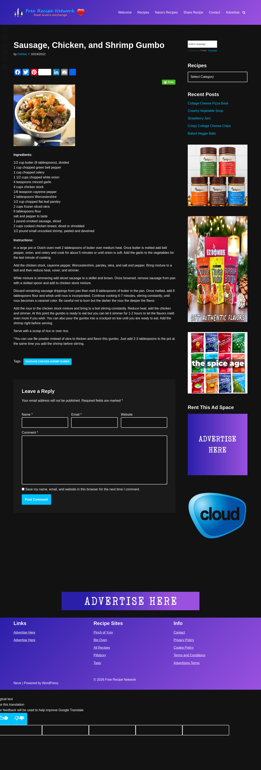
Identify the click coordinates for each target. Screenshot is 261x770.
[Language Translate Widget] (202, 44)
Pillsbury (100, 735)
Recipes (143, 12)
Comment (30, 434)
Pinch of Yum (103, 712)
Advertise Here (24, 712)
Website (127, 416)
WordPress (50, 763)
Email (76, 416)
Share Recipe (193, 12)
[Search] (243, 12)
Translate (208, 51)
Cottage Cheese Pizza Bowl (208, 103)
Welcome (124, 12)
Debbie (22, 54)
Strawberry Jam (199, 119)
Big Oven (100, 720)
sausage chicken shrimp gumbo (47, 363)
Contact (214, 12)
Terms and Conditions (189, 735)
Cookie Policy (183, 728)
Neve (17, 763)
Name (27, 416)
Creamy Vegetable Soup (205, 111)
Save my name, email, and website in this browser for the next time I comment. (82, 491)
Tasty (97, 743)
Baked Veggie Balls (202, 134)
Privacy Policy (184, 720)
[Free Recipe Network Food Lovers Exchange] (49, 12)
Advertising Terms (187, 743)
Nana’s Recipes (165, 12)
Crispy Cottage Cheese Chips (209, 126)
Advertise (232, 12)
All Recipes (102, 728)
